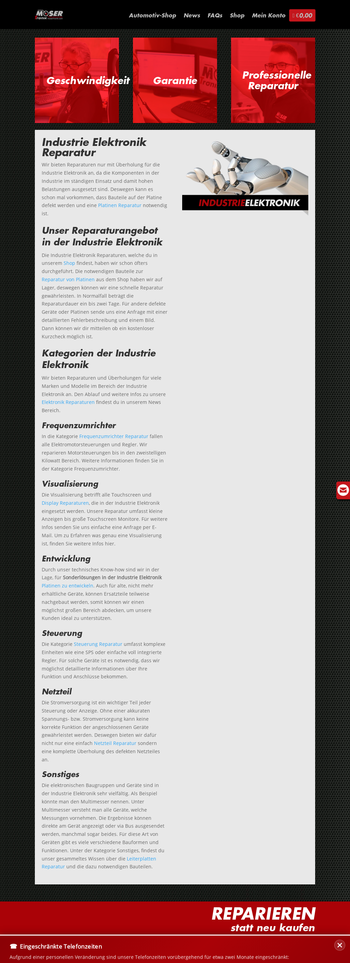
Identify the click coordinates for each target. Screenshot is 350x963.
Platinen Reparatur (120, 205)
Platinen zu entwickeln (67, 585)
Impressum (152, 944)
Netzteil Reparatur (115, 743)
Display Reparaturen (65, 503)
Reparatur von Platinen (68, 279)
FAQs (214, 16)
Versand (76, 944)
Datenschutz (113, 944)
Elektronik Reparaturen (68, 402)
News (192, 16)
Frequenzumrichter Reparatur (113, 436)
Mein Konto (268, 16)
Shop (237, 16)
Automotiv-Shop (152, 16)
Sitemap (187, 944)
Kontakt (46, 944)
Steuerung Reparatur (98, 644)
